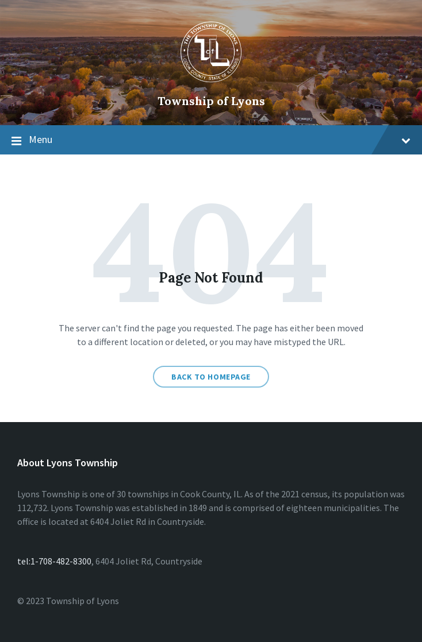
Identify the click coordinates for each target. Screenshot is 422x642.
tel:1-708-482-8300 (54, 561)
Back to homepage (211, 377)
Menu (220, 139)
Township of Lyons (211, 101)
